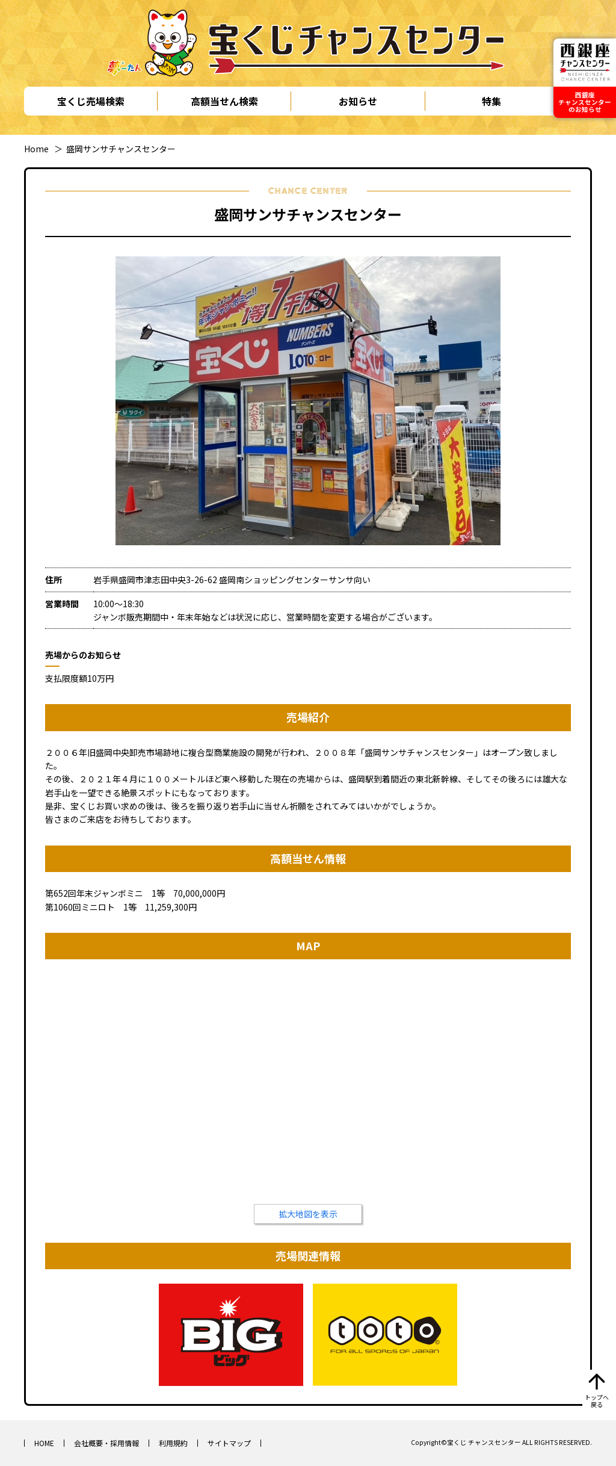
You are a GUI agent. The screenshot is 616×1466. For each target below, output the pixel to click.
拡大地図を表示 (308, 1214)
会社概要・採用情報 (106, 1443)
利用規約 (173, 1443)
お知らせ (358, 101)
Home (36, 149)
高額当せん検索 (224, 101)
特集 (491, 101)
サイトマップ (229, 1443)
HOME (44, 1443)
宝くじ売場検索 (91, 101)
